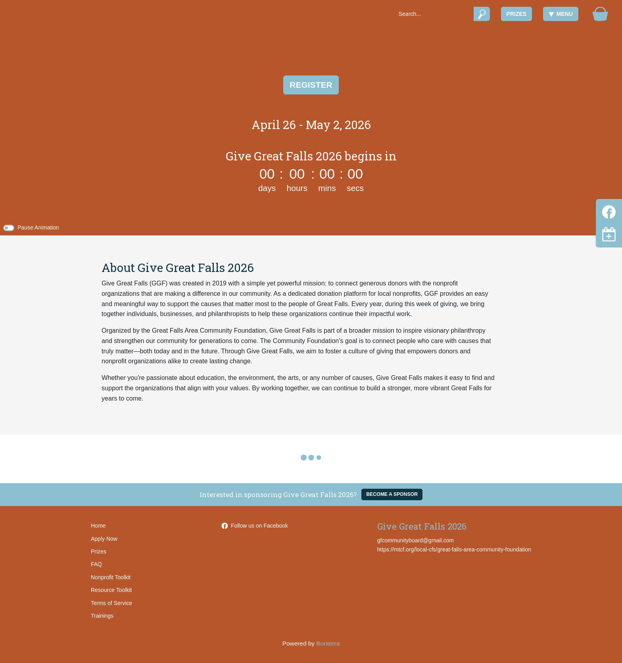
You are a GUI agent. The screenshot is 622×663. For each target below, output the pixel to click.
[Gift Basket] (600, 14)
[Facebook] (609, 210)
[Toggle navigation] (609, 234)
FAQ (96, 564)
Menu (561, 14)
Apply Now (104, 539)
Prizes (517, 14)
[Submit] (482, 14)
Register (311, 84)
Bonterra (328, 643)
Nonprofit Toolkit (111, 577)
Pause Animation (38, 227)
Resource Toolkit (111, 590)
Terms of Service (111, 603)
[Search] (433, 14)
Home (98, 525)
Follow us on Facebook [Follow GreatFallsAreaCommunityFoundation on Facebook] (254, 525)
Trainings (102, 616)
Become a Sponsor (392, 494)
